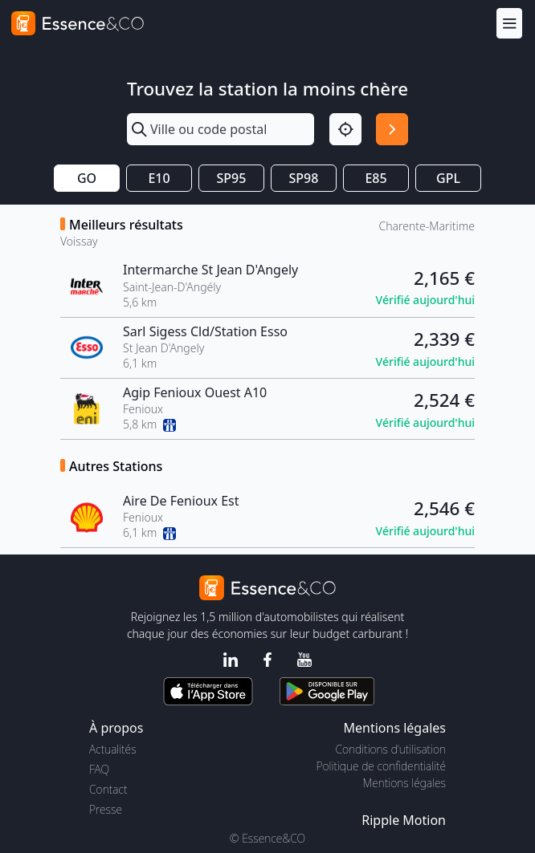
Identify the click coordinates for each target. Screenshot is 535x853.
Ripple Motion (403, 820)
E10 (158, 178)
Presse (105, 809)
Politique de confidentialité (381, 766)
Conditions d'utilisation (390, 749)
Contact (108, 789)
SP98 (304, 178)
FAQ (99, 769)
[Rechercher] (392, 129)
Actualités (113, 749)
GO (86, 178)
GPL (448, 178)
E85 (375, 178)
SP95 (232, 178)
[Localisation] (345, 129)
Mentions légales (404, 782)
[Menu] (509, 23)
